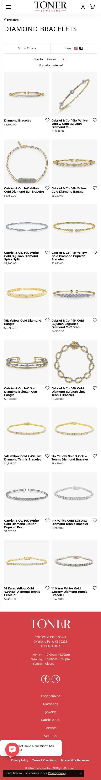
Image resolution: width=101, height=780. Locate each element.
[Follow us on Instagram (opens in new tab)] (56, 679)
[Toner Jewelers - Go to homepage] (50, 6)
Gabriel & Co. (50, 720)
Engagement (50, 696)
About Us (50, 735)
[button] (83, 6)
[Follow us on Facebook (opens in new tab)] (45, 679)
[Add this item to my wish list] (46, 120)
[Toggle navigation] (9, 7)
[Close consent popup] (81, 773)
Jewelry (50, 712)
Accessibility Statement (75, 760)
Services (50, 728)
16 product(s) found (50, 65)
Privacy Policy (19, 760)
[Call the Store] (50, 646)
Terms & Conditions (44, 760)
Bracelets (13, 19)
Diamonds (50, 704)
